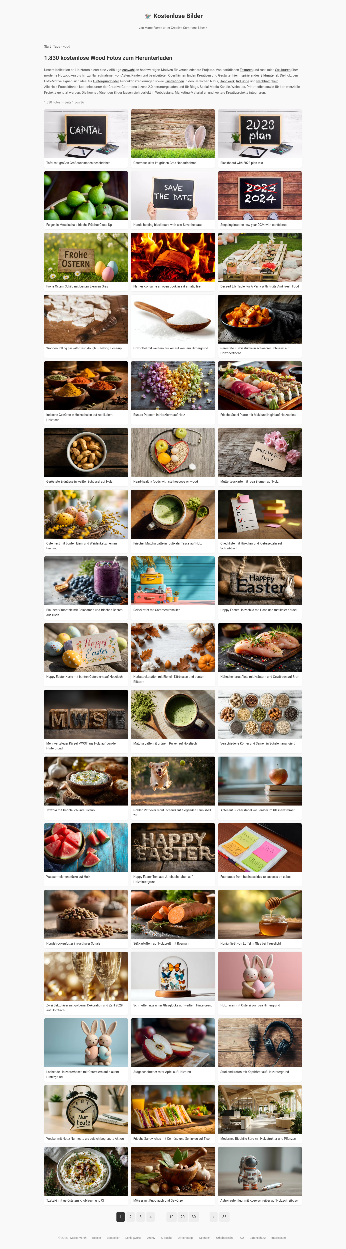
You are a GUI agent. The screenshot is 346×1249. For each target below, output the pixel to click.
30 (194, 1217)
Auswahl (128, 70)
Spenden (205, 1237)
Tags (56, 46)
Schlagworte (133, 1237)
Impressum (278, 1237)
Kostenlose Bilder (173, 16)
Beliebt (96, 1237)
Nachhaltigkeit (267, 81)
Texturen (246, 70)
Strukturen (282, 70)
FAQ (241, 1237)
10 (172, 1217)
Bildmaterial (269, 75)
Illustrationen (174, 81)
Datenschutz (258, 1237)
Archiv (151, 1237)
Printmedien (255, 87)
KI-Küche (166, 1237)
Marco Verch (78, 1237)
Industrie (242, 81)
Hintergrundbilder (106, 81)
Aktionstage (185, 1237)
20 (183, 1217)
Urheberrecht (224, 1237)
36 (224, 1217)
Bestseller (113, 1237)
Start (47, 46)
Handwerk (227, 81)
